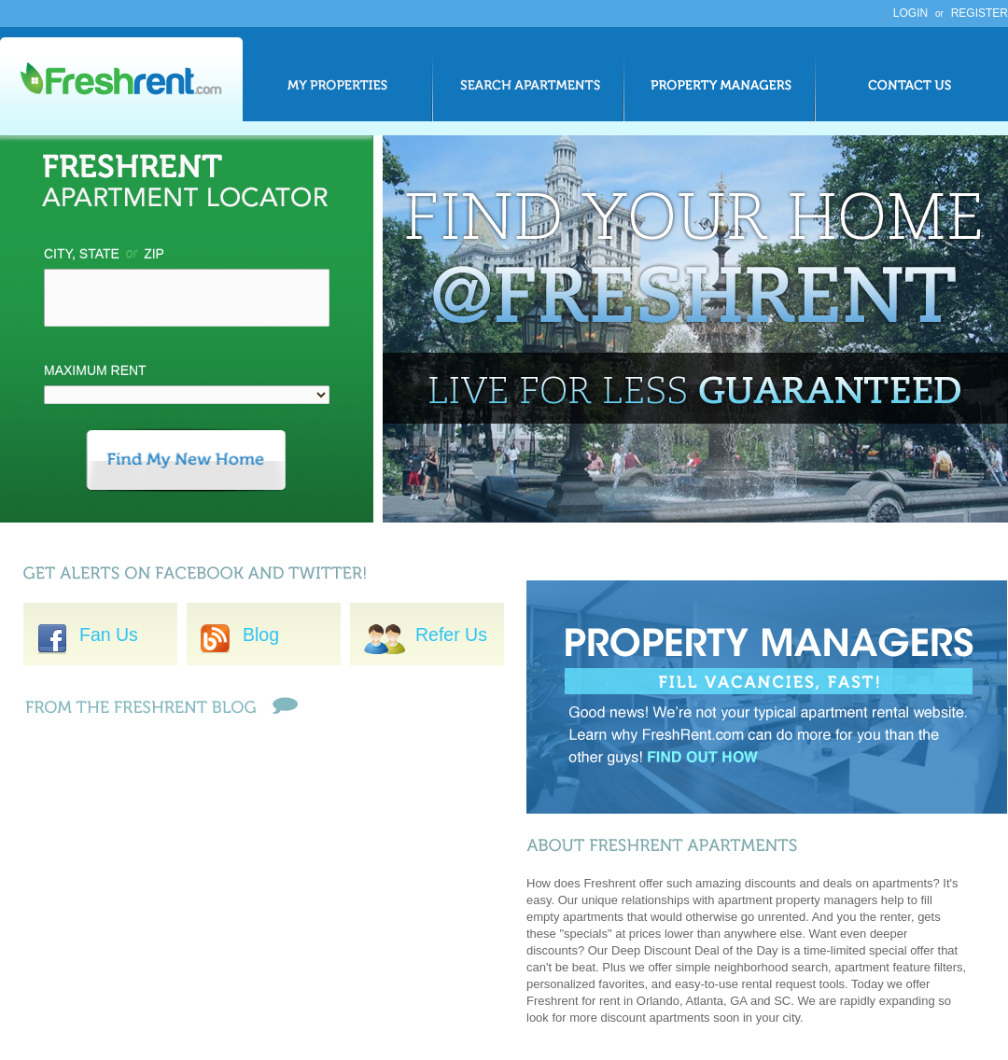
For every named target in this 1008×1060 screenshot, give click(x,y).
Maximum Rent (95, 370)
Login (910, 13)
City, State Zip (104, 253)
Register (979, 13)
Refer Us (425, 634)
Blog (261, 634)
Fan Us (87, 634)
